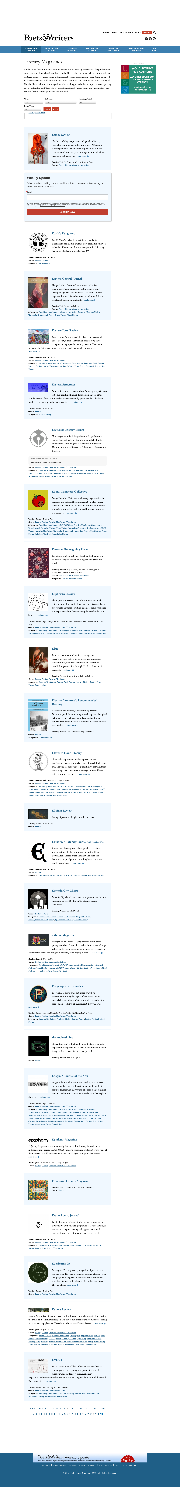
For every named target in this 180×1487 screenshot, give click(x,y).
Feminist (82, 312)
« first (32, 1408)
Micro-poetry (34, 633)
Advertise (73, 1465)
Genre (27, 98)
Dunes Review (61, 134)
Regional (90, 366)
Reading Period (85, 98)
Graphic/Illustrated (90, 789)
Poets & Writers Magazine (136, 49)
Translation (71, 467)
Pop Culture (68, 366)
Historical (95, 630)
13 (85, 1408)
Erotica (92, 1109)
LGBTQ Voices (62, 967)
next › (96, 1408)
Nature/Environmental (38, 315)
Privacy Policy (132, 1465)
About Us (108, 1465)
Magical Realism (60, 473)
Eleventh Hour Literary (67, 753)
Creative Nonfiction (80, 165)
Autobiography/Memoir (49, 312)
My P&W (128, 33)
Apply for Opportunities (113, 49)
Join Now (154, 49)
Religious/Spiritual (43, 534)
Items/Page (29, 106)
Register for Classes (92, 49)
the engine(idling (62, 1037)
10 (72, 1408)
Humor (103, 630)
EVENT (57, 1360)
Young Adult (40, 685)
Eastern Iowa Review (65, 330)
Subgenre (49, 98)
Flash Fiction (98, 363)
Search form (154, 32)
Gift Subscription (60, 1465)
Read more (82, 156)
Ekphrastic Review (63, 594)
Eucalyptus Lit (61, 1263)
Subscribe (147, 33)
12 (81, 1408)
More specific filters (37, 112)
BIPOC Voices (66, 525)
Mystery (44, 1341)
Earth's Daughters (63, 233)
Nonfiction (33, 476)
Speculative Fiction (60, 534)
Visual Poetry (91, 1344)
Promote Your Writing (51, 49)
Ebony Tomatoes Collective (69, 491)
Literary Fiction (35, 366)
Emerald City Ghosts (65, 890)
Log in (136, 33)
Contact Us (119, 1465)
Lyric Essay (47, 473)
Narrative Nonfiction (77, 473)
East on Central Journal (67, 278)
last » (103, 1408)
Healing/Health (93, 312)
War (71, 476)
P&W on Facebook (146, 38)
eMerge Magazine (63, 935)
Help (100, 1465)
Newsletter (117, 33)
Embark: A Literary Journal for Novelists (78, 842)
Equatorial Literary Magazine (70, 1181)
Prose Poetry (44, 263)
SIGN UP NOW (67, 212)
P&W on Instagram (154, 38)
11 (76, 1408)
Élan (55, 648)
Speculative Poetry (61, 795)
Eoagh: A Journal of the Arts (70, 1076)
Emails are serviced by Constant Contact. (52, 206)
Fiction (68, 165)
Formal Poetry (45, 414)
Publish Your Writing (31, 49)
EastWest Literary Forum (68, 429)
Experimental (77, 363)
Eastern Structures (63, 384)
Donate (106, 33)
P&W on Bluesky (150, 38)
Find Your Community (72, 49)
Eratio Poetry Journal (65, 1215)
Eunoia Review (61, 1309)
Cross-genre (65, 363)
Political (95, 1019)
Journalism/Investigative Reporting (83, 528)
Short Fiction (72, 315)
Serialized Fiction (72, 1121)
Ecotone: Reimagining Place (70, 549)
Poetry (61, 165)
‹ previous (42, 1408)
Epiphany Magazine (64, 1139)
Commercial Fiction (47, 875)
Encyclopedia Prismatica (67, 986)
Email (29, 192)
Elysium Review (62, 810)
